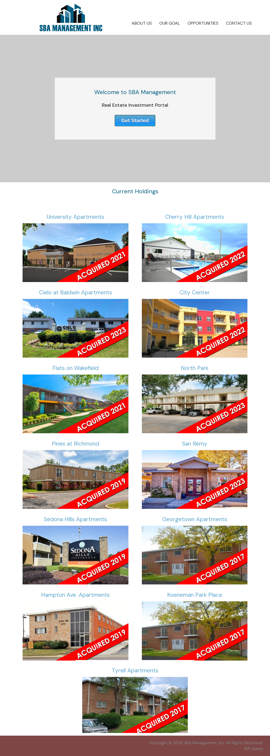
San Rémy (194, 443)
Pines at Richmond (75, 443)
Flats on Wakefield (75, 368)
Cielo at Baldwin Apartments (75, 292)
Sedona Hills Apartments (75, 519)
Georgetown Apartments (194, 519)
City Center (194, 292)
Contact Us (239, 23)
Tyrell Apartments (135, 670)
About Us (142, 23)
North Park (194, 368)
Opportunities (203, 23)
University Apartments (75, 217)
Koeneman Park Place (194, 595)
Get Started (135, 120)
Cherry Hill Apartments (194, 217)
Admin (253, 748)
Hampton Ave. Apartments (75, 595)
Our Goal (169, 23)
